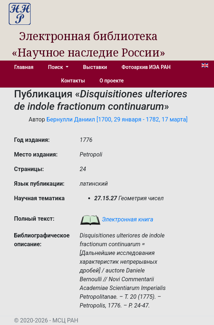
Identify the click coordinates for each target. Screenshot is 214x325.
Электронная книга (116, 219)
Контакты (73, 81)
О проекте (112, 81)
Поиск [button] (56, 67)
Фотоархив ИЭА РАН (146, 67)
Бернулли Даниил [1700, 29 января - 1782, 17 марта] (116, 119)
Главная (24, 67)
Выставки (95, 67)
